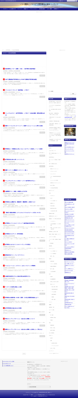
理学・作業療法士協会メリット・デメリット (55, 154)
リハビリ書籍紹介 (53, 253)
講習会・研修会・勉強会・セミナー (55, 234)
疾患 (50, 322)
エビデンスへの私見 (52, 236)
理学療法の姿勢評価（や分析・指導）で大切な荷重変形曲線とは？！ (22, 297)
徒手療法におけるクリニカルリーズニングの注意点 (17, 244)
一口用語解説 (51, 243)
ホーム (24, 353)
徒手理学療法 (5, 70)
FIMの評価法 (52, 205)
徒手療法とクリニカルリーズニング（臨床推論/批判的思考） (20, 223)
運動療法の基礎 (51, 213)
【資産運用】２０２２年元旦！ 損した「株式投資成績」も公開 (55, 140)
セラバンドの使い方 (68, 241)
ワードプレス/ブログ (55, 345)
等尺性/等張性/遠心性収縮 (69, 231)
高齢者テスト (52, 203)
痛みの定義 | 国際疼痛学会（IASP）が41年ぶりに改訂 (54, 114)
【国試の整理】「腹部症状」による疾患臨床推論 (55, 124)
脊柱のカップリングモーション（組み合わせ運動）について (20, 318)
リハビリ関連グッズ (53, 251)
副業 (51, 340)
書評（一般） (52, 256)
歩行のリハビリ (51, 190)
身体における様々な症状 (54, 281)
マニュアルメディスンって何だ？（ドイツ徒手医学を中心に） (20, 180)
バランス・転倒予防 (53, 263)
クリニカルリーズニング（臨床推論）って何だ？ (17, 90)
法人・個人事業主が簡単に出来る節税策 (55, 110)
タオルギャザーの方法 (69, 270)
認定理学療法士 (51, 157)
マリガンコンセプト (53, 171)
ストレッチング (53, 173)
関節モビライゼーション (54, 168)
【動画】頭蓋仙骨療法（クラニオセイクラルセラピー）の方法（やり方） (23, 212)
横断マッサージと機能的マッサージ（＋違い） (16, 170)
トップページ (43, 375)
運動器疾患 (52, 325)
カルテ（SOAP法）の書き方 (70, 207)
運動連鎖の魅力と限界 (69, 217)
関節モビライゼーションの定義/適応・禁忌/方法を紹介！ (69, 144)
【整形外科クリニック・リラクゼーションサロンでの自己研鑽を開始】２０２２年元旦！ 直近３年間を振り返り (55, 134)
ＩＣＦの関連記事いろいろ (8, 365)
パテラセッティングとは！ (69, 261)
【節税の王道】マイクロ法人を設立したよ (55, 118)
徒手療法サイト (56, 8)
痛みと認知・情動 (55, 286)
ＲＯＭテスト (52, 195)
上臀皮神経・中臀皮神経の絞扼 (54, 121)
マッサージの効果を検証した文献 (13, 287)
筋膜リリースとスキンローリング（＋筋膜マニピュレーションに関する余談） (24, 125)
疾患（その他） (53, 327)
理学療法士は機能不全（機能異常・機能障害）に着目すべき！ (20, 202)
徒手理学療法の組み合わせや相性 (13, 308)
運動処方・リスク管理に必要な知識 (55, 218)
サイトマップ (20, 8)
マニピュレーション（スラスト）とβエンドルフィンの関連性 (20, 265)
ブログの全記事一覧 (34, 392)
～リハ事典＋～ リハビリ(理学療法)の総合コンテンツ (39, 4)
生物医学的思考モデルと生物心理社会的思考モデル (17, 276)
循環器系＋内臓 (53, 317)
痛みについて (52, 284)
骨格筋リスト (26, 8)
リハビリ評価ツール (53, 200)
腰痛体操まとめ (68, 272)
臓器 (50, 312)
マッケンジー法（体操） (54, 180)
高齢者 (50, 258)
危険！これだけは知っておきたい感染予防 (55, 228)
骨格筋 (51, 320)
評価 (50, 193)
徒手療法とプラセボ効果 (69, 214)
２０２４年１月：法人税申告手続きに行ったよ (55, 106)
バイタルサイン (53, 221)
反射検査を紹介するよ (69, 302)
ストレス (50, 302)
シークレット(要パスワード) (53, 353)
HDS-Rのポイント (68, 250)
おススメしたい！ (52, 248)
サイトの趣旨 (41, 378)
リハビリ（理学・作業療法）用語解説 (55, 240)
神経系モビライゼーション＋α (55, 182)
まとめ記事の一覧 (12, 8)
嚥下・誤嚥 (52, 268)
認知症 (51, 276)
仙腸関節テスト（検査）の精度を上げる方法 (16, 191)
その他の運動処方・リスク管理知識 (55, 224)
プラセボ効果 (54, 291)
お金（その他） (53, 348)
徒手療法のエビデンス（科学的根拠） (14, 233)
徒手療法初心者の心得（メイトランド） (15, 159)
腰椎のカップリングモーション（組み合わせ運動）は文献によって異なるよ (23, 329)
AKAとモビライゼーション (69, 219)
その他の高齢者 (53, 271)
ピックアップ (51, 350)
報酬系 (50, 304)
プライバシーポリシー (33, 8)
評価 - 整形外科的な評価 (7, 193)
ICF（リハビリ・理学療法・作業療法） (54, 160)
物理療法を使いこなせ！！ (53, 216)
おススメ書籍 (49, 8)
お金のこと (51, 335)
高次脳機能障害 (53, 279)
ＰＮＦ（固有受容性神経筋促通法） (55, 177)
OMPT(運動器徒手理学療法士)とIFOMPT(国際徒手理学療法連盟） (21, 79)
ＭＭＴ (51, 198)
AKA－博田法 (52, 185)
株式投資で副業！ (55, 343)
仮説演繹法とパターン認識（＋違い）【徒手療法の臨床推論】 (20, 68)
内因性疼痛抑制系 (55, 289)
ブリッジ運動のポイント (69, 268)
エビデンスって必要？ (69, 209)
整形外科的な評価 (53, 208)
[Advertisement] (39, 21)
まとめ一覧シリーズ (52, 150)
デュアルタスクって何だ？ (69, 233)
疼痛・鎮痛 (53, 299)
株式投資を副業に (42, 8)
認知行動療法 (54, 294)
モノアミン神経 (51, 309)
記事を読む (42, 75)
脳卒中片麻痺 (52, 330)
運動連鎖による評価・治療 (53, 231)
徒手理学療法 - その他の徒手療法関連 (14, 70)
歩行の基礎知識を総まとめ (69, 216)
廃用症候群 (52, 261)
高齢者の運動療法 (53, 266)
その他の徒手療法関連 (54, 187)
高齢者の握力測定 (68, 304)
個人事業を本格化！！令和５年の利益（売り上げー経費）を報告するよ (55, 102)
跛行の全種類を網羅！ (69, 253)
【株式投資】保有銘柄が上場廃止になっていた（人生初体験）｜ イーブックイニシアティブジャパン (55, 129)
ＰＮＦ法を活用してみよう (69, 147)
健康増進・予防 (51, 307)
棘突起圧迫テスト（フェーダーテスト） (15, 255)
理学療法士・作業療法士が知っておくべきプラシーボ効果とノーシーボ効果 (23, 149)
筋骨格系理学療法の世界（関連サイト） (45, 392)
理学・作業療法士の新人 (53, 163)
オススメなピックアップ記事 (8, 361)
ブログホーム (5, 8)
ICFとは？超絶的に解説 (69, 202)
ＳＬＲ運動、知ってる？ (69, 263)
